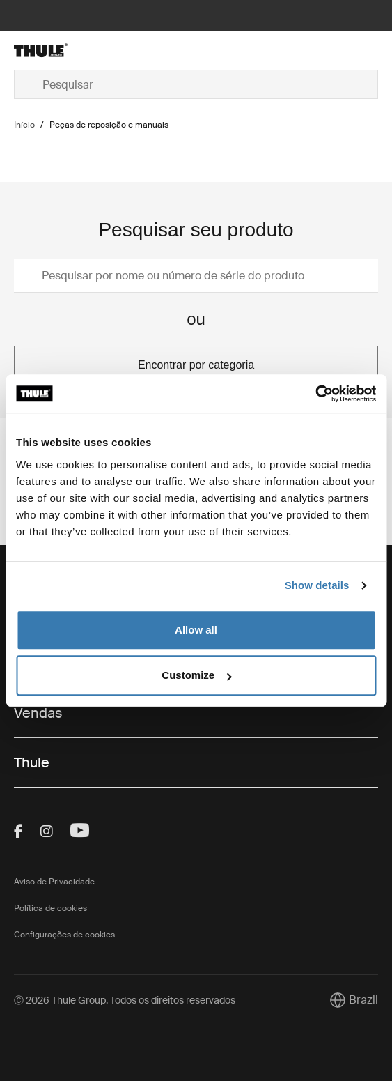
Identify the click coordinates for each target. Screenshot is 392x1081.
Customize (196, 675)
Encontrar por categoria (196, 365)
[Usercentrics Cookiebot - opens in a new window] (315, 394)
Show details (317, 585)
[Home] (74, 50)
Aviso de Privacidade (54, 881)
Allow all (196, 630)
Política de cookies (50, 908)
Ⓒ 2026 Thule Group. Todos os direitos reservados (124, 1000)
